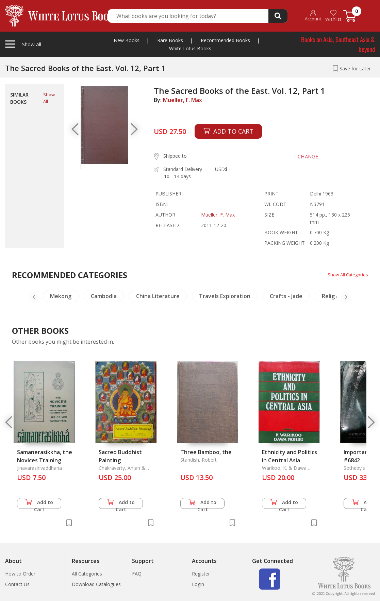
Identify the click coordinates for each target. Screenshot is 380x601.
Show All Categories (346, 274)
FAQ (137, 573)
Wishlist (333, 16)
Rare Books (170, 40)
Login (198, 584)
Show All (49, 97)
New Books (126, 40)
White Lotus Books (190, 48)
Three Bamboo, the (206, 452)
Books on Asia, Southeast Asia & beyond (338, 44)
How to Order (20, 573)
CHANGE (303, 156)
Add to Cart (39, 504)
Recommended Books (225, 40)
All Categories (87, 573)
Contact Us (17, 584)
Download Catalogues (96, 584)
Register (201, 573)
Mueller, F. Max (182, 100)
